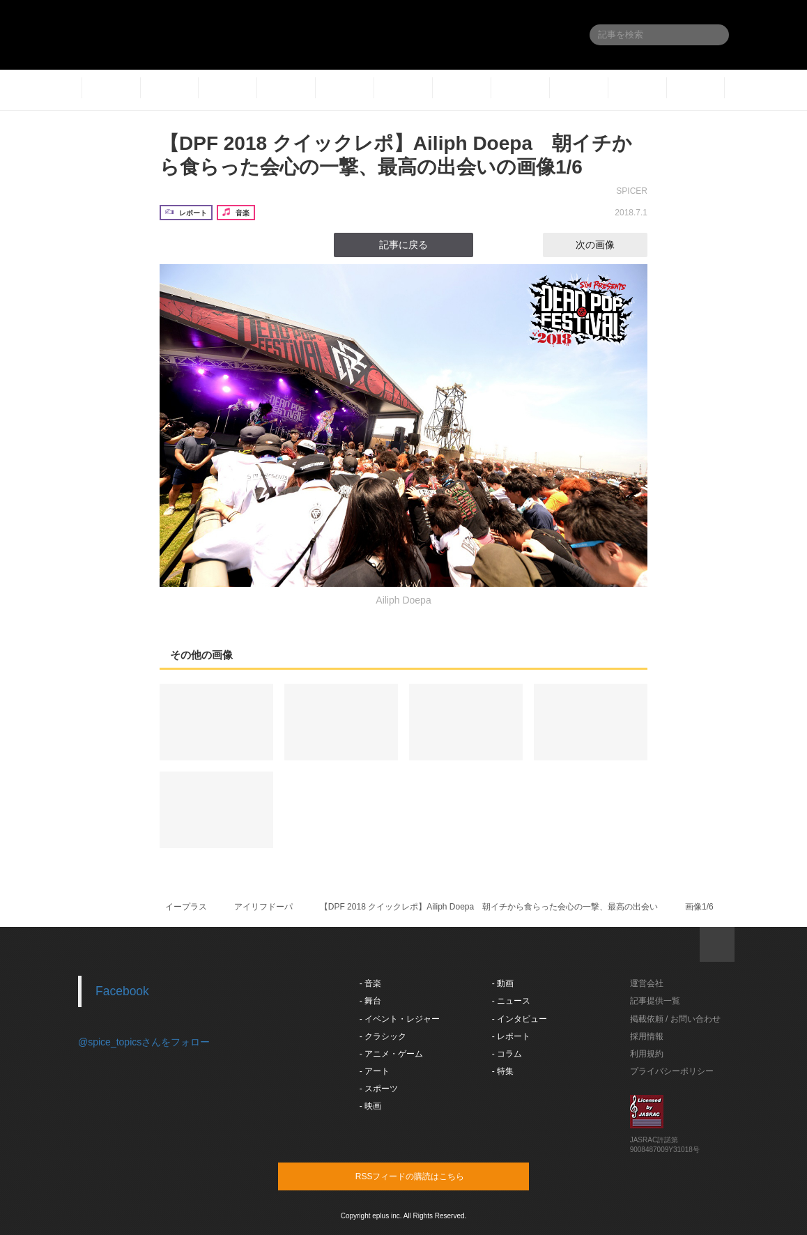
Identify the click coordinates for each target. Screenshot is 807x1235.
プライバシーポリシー (672, 1071)
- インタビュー (519, 1019)
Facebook (122, 991)
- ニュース (511, 1001)
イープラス (186, 907)
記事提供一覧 (655, 1001)
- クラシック (383, 1036)
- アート (375, 1071)
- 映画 (370, 1106)
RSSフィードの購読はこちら (430, 1175)
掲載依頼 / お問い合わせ (675, 1019)
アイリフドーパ (263, 907)
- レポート (511, 1036)
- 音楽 (370, 983)
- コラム (507, 1054)
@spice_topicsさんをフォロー (144, 1042)
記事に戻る (403, 244)
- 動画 (503, 983)
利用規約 (646, 1054)
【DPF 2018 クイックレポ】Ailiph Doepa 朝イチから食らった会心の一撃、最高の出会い (489, 907)
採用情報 (646, 1036)
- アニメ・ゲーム (391, 1054)
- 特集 (503, 1071)
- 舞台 (370, 1001)
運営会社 (646, 983)
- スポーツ (379, 1089)
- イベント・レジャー (400, 1019)
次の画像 (608, 244)
